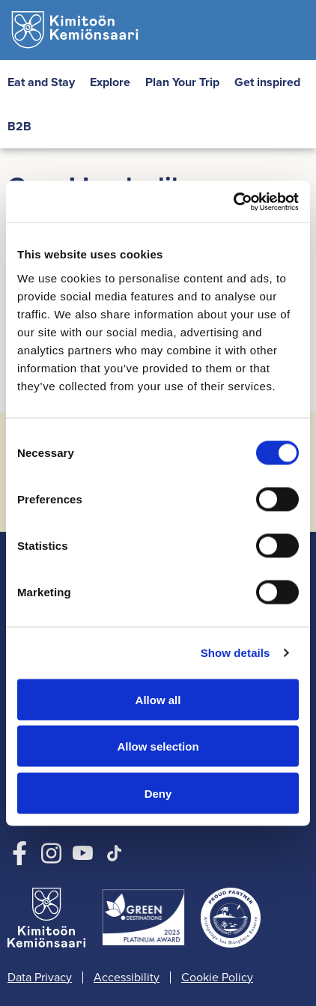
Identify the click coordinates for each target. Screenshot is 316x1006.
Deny (158, 793)
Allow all (158, 699)
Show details (235, 652)
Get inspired (267, 82)
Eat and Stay (41, 82)
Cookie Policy (217, 978)
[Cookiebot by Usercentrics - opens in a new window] (233, 201)
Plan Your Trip (182, 82)
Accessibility (126, 978)
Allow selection (157, 746)
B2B (19, 126)
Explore (110, 82)
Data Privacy (39, 978)
